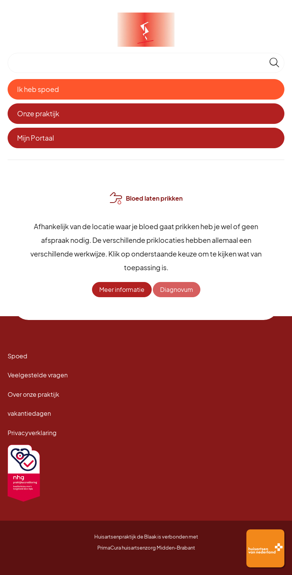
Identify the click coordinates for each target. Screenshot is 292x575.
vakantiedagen (29, 413)
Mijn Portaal (35, 137)
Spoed (17, 356)
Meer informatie (121, 289)
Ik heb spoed (38, 89)
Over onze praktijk (33, 394)
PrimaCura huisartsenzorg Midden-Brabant (146, 548)
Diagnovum (176, 289)
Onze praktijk (38, 113)
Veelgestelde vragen (38, 375)
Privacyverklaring (32, 433)
